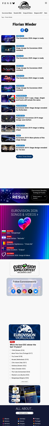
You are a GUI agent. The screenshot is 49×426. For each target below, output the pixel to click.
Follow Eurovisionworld (24, 278)
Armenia (6, 420)
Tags (2, 17)
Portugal (36, 417)
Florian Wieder (8, 17)
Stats (45, 13)
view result (24, 378)
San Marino (37, 425)
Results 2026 (17, 13)
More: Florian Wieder (24, 153)
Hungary (21, 420)
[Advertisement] (24, 170)
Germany (21, 415)
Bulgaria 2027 (38, 13)
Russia (36, 422)
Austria (6, 425)
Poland (36, 415)
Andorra (6, 417)
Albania (6, 415)
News (7, 13)
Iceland (21, 422)
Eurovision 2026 (24, 209)
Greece (21, 417)
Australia (6, 422)
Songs (27, 13)
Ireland (21, 425)
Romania (36, 420)
